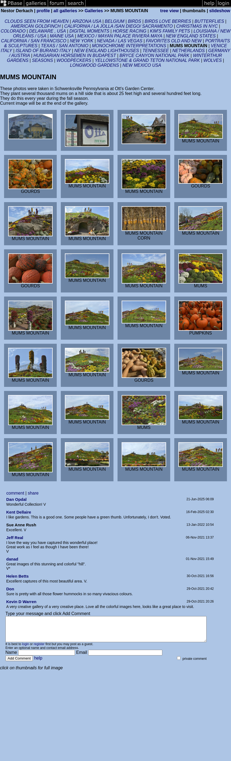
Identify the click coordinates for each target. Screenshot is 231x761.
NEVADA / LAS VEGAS (119, 41)
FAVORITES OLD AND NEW (174, 41)
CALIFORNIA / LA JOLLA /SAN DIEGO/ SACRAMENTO (118, 26)
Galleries (94, 10)
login (25, 649)
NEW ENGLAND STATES (191, 36)
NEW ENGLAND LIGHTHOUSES (107, 50)
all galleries (65, 10)
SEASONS (42, 60)
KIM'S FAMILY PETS (170, 31)
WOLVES (212, 60)
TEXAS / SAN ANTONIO (64, 45)
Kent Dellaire (18, 512)
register (39, 649)
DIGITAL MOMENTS (89, 31)
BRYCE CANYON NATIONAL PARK (154, 55)
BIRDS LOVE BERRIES (168, 21)
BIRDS (134, 21)
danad (12, 559)
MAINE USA (62, 36)
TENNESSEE (156, 50)
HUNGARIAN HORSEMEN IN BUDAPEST (74, 55)
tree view (169, 10)
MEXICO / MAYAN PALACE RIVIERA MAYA (119, 36)
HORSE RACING (130, 31)
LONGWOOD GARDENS (95, 65)
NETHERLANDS (188, 50)
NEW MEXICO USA (141, 65)
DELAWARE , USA (47, 31)
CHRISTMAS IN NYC (197, 26)
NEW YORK (81, 41)
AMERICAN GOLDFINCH (36, 26)
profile (43, 10)
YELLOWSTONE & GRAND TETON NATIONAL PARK (147, 60)
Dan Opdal (16, 499)
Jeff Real (14, 537)
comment (15, 493)
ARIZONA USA (87, 21)
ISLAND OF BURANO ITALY (44, 50)
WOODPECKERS (73, 60)
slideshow (219, 10)
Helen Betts (17, 576)
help (38, 663)
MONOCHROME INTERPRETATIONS (129, 45)
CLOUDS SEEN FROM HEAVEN (37, 21)
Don (10, 589)
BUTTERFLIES (209, 21)
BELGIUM (115, 21)
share (33, 493)
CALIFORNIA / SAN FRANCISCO (33, 41)
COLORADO (13, 31)
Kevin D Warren (21, 601)
